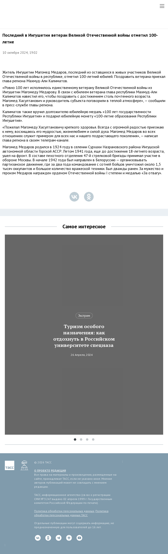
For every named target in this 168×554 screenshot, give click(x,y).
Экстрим (84, 315)
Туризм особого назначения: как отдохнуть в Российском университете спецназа (84, 335)
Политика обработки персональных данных (64, 511)
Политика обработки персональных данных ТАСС (71, 513)
